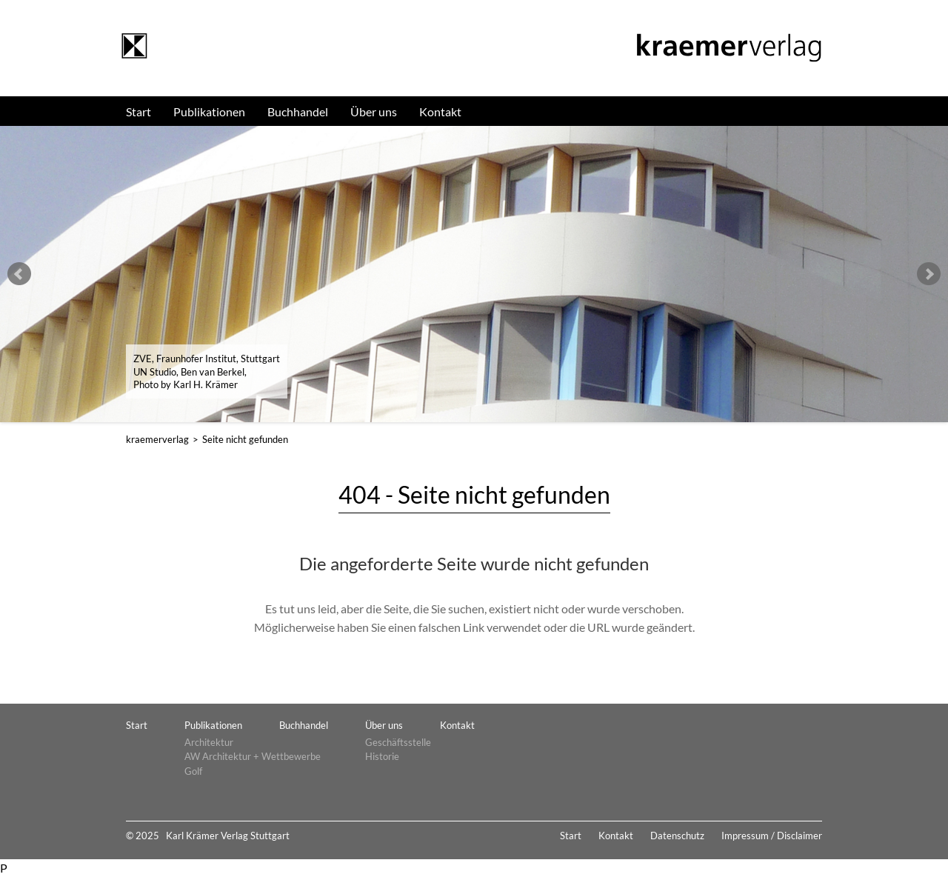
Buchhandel (297, 111)
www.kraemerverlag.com (134, 46)
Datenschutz (677, 835)
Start (138, 111)
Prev (19, 274)
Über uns (373, 111)
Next (929, 274)
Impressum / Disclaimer (771, 835)
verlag (157, 439)
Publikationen (209, 111)
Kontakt (440, 111)
